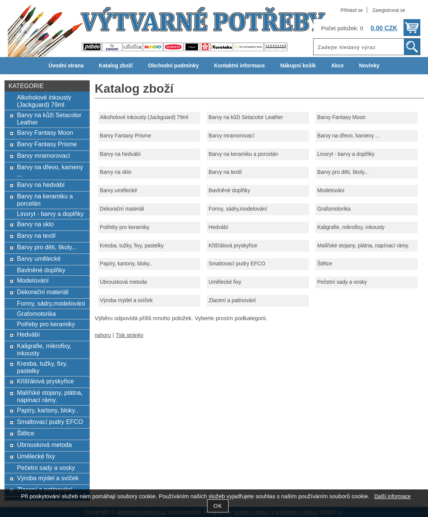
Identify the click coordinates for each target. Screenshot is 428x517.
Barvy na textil (225, 172)
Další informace (392, 496)
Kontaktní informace (239, 66)
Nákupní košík (298, 66)
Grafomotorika (334, 209)
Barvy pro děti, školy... (343, 172)
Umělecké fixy (225, 282)
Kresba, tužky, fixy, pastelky (132, 246)
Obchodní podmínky (173, 66)
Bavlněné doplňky (229, 190)
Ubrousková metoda (123, 282)
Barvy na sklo (115, 172)
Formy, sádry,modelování (238, 209)
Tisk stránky (130, 335)
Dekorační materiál (122, 209)
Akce (337, 66)
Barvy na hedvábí (120, 154)
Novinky (369, 66)
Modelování (331, 190)
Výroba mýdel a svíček (126, 300)
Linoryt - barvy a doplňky (345, 154)
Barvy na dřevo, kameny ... (348, 136)
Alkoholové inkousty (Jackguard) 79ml (144, 117)
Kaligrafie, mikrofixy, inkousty (351, 227)
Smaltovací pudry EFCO (237, 264)
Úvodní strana (66, 66)
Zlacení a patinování (232, 300)
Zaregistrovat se (388, 10)
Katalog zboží (115, 66)
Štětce (324, 264)
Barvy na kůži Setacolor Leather (246, 117)
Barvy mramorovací (231, 136)
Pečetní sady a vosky (342, 282)
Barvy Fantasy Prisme (125, 136)
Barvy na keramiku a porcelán (243, 154)
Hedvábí (218, 227)
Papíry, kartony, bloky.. (126, 264)
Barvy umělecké (118, 190)
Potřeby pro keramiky (125, 227)
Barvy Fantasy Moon (341, 117)
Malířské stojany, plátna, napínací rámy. (363, 246)
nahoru (103, 335)
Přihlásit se (351, 10)
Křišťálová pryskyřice (233, 246)
